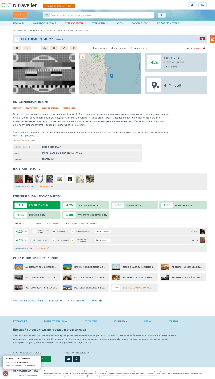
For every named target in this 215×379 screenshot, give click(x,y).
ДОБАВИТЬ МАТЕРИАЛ (59, 6)
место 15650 (69, 31)
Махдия (56, 31)
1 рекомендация (174, 62)
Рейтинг (17, 108)
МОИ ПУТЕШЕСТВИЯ (44, 23)
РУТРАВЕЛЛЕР (20, 321)
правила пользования (28, 375)
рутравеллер (18, 31)
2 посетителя (172, 58)
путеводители (33, 31)
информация (84, 31)
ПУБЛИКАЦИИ (99, 23)
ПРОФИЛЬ (18, 23)
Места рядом (69, 108)
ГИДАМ (148, 321)
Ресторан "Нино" (37, 39)
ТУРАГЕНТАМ (120, 321)
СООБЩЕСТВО (139, 23)
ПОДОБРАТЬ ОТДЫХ (168, 23)
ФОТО (119, 23)
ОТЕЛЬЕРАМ (91, 321)
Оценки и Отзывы (50, 108)
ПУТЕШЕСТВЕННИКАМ (56, 321)
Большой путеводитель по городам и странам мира (49, 329)
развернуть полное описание (24, 140)
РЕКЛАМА (173, 321)
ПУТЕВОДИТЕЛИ (74, 23)
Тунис (46, 31)
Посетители (31, 108)
